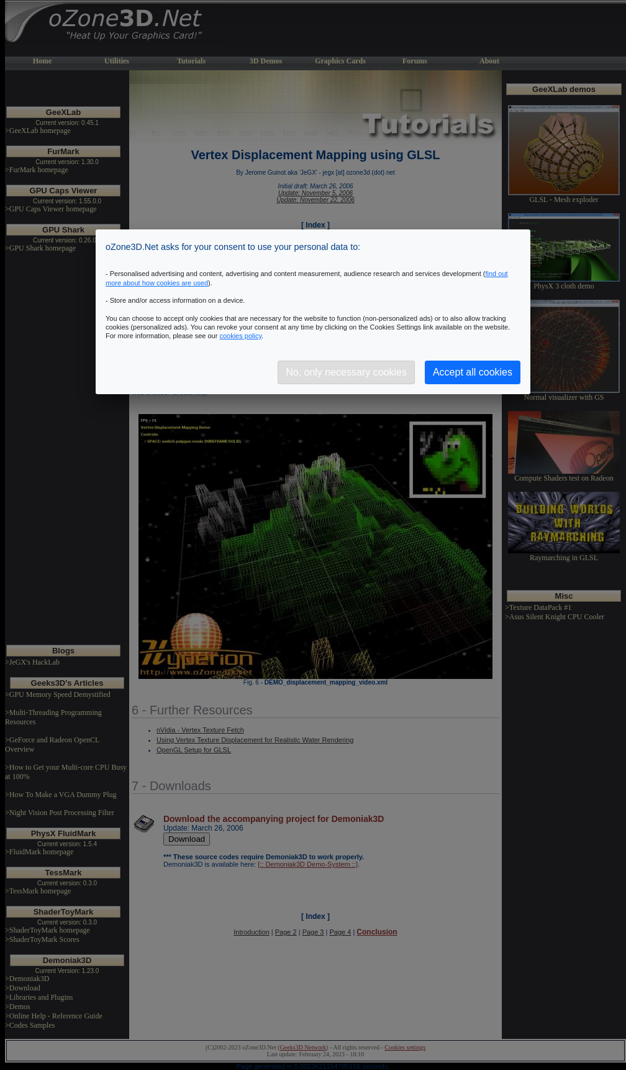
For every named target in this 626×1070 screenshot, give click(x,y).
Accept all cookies (472, 372)
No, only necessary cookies (346, 372)
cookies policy (240, 335)
